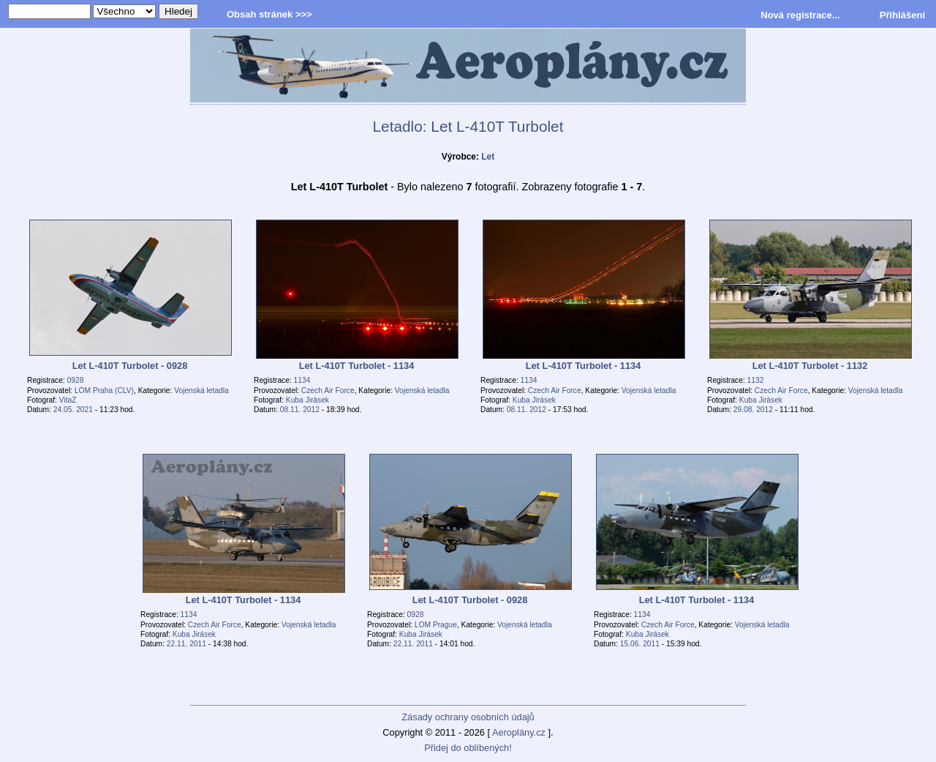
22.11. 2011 (186, 644)
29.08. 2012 (753, 410)
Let (487, 157)
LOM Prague (436, 625)
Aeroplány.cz (519, 732)
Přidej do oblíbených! (468, 747)
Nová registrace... (799, 15)
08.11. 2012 (300, 410)
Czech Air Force (328, 390)
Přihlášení (902, 15)
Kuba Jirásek (307, 400)
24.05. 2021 (73, 410)
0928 (75, 380)
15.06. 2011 (640, 644)
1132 (755, 380)
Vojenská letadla (201, 390)
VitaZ (68, 400)
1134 (302, 380)
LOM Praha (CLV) (104, 390)
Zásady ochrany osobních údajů (467, 716)
